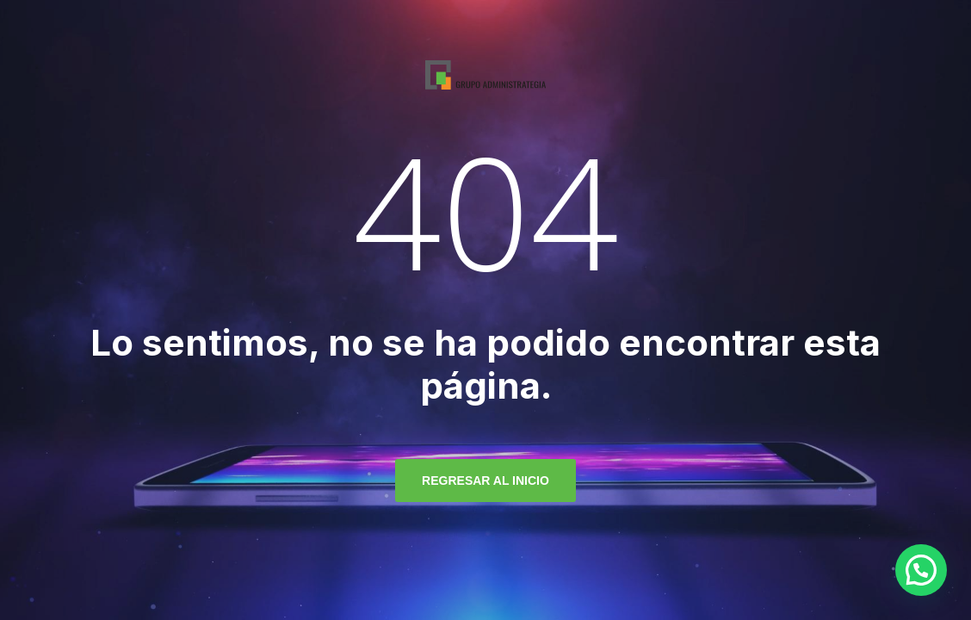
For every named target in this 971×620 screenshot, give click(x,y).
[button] (921, 570)
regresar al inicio (485, 480)
